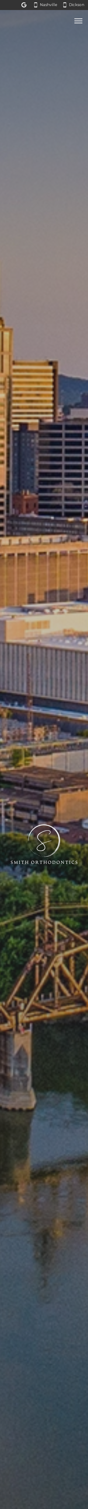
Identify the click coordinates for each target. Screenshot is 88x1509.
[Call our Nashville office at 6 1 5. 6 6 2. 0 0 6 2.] (45, 5)
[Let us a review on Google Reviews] (24, 5)
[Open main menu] (78, 21)
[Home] (17, 21)
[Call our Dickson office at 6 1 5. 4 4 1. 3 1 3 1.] (73, 5)
